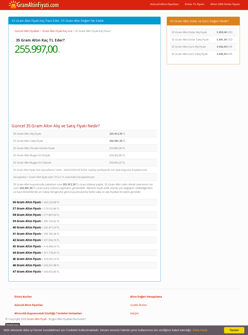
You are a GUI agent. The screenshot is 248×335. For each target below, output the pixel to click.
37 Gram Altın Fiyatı (27, 208)
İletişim (134, 313)
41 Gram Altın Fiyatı (27, 234)
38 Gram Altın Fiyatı (27, 215)
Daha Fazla (200, 330)
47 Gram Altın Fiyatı (27, 271)
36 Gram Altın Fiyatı (27, 202)
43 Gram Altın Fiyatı (27, 246)
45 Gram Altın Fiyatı (27, 259)
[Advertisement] (84, 91)
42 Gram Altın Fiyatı (27, 240)
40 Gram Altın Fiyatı (27, 227)
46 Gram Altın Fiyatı (27, 265)
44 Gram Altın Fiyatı (27, 252)
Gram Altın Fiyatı (37, 319)
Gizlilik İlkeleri (138, 305)
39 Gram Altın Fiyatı (27, 221)
